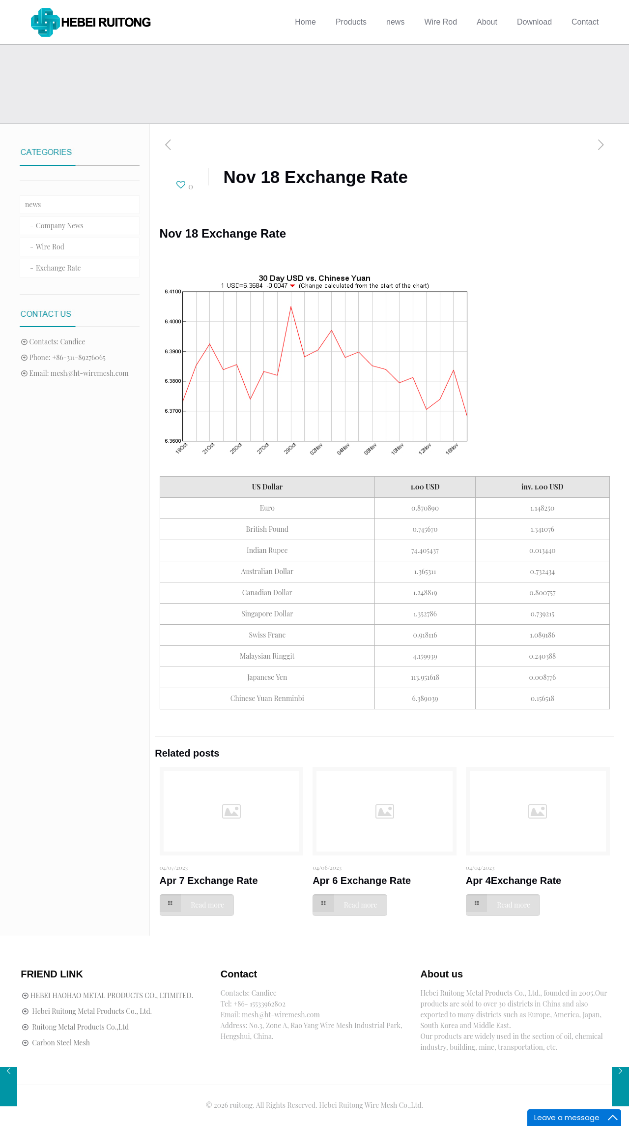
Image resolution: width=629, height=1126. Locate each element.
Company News (60, 225)
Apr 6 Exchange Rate (362, 880)
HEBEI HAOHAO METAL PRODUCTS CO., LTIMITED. (111, 995)
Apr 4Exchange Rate (514, 880)
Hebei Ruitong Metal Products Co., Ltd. (92, 1011)
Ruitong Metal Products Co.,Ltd (80, 1027)
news (33, 204)
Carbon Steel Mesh (61, 1042)
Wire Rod (50, 246)
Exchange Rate (58, 268)
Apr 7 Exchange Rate (209, 880)
